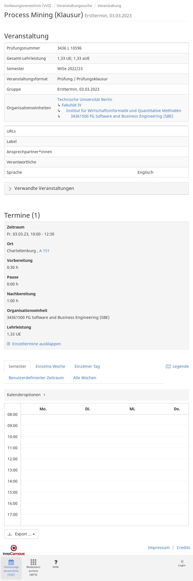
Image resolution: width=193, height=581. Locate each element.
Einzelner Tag (87, 366)
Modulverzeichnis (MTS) (33, 568)
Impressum (159, 547)
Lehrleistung (19, 327)
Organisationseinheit (27, 310)
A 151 (44, 250)
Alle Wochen (84, 377)
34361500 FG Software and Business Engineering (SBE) (122, 116)
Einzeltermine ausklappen (34, 343)
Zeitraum (16, 227)
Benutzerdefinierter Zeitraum (36, 377)
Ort (10, 243)
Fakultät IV (71, 105)
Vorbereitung (20, 260)
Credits (183, 547)
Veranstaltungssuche (74, 5)
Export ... (21, 534)
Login (181, 563)
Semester (17, 366)
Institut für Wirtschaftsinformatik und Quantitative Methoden (123, 110)
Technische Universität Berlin (84, 99)
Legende (177, 366)
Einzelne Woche (50, 366)
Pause (12, 277)
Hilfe (55, 564)
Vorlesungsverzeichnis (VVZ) (27, 5)
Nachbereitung (21, 293)
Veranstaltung (109, 5)
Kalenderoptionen (24, 394)
